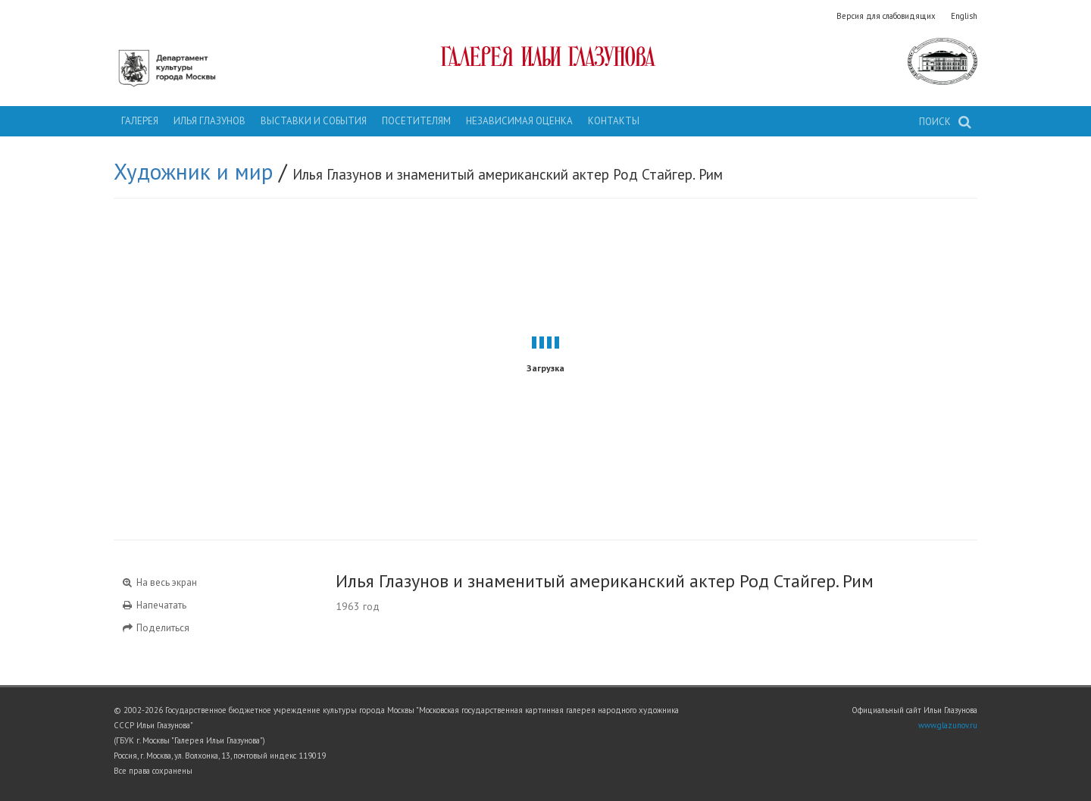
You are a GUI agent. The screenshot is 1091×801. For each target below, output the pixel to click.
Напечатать (153, 605)
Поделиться (155, 627)
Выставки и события (314, 120)
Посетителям (416, 120)
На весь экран (159, 582)
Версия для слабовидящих (886, 16)
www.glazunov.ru (947, 725)
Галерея (139, 120)
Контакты (613, 120)
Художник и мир (193, 171)
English (964, 16)
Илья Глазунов (209, 120)
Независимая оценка (519, 120)
